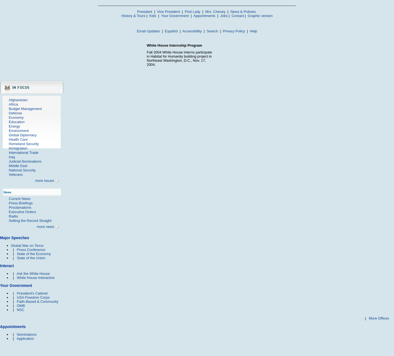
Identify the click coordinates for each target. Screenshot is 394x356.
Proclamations (20, 207)
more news (45, 227)
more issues (44, 181)
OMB (21, 306)
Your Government (175, 16)
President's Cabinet (32, 293)
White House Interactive (35, 278)
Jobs (224, 16)
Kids (152, 16)
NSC (20, 310)
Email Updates (148, 31)
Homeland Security (24, 144)
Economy (16, 117)
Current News (19, 199)
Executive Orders (22, 212)
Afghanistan (18, 100)
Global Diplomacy (23, 135)
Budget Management (25, 109)
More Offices (379, 318)
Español (171, 31)
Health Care (18, 139)
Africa (13, 104)
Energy (14, 126)
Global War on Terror (27, 246)
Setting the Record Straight (30, 221)
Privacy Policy (234, 31)
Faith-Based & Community (37, 302)
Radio (13, 216)
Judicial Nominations (25, 161)
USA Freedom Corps (33, 297)
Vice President (168, 12)
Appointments (204, 16)
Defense (15, 113)
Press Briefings (21, 203)
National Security (22, 170)
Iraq (12, 157)
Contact (237, 16)
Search (212, 31)
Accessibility (192, 31)
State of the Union (31, 258)
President (144, 12)
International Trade (23, 153)
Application (25, 339)
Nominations (26, 334)
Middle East (18, 166)
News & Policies (243, 12)
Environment (19, 131)
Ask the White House (33, 274)
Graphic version (260, 16)
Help (253, 31)
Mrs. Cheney (215, 12)
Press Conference (31, 250)
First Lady (192, 12)
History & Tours (133, 16)
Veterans (16, 175)
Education (17, 122)
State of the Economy (34, 254)
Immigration (18, 148)
